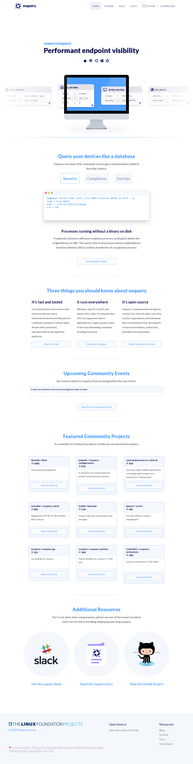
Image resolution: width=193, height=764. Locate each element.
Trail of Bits (35, 751)
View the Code (51, 344)
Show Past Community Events (96, 406)
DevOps (123, 178)
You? (51, 751)
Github (148, 6)
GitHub (13, 751)
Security (70, 178)
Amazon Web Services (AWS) (65, 747)
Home (95, 6)
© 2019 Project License (22, 730)
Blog (122, 6)
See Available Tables (96, 261)
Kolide (23, 751)
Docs (133, 6)
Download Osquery (97, 344)
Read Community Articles (142, 344)
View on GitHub (49, 485)
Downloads (167, 6)
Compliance (96, 178)
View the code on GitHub (124, 730)
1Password (39, 747)
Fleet (100, 747)
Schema (109, 6)
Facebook (90, 747)
